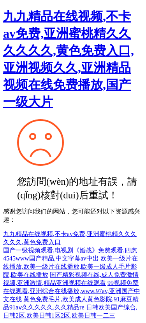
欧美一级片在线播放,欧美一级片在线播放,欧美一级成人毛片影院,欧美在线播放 (70, 266)
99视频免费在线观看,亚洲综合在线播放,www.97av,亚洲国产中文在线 (71, 291)
